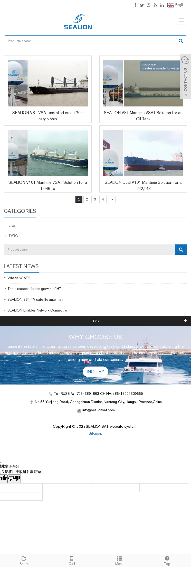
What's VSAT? (18, 278)
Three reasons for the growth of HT (34, 289)
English (176, 5)
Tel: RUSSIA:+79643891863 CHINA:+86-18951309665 (98, 393)
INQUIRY (95, 371)
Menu (119, 560)
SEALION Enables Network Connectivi (37, 310)
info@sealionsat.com (98, 410)
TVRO (13, 236)
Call (72, 560)
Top (167, 560)
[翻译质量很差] (14, 478)
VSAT (12, 226)
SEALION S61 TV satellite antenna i (35, 299)
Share (24, 560)
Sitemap (95, 433)
